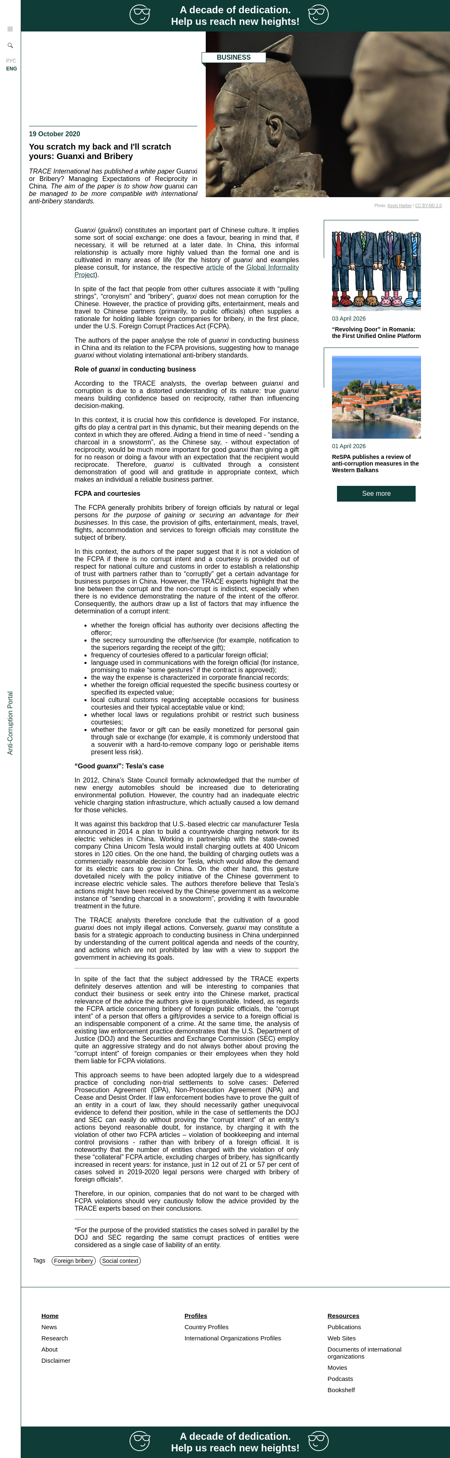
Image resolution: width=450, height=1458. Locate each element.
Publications (344, 1326)
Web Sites (341, 1338)
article (215, 267)
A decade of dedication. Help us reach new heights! (235, 15)
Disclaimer (55, 1360)
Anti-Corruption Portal (10, 723)
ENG (11, 69)
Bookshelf (341, 1389)
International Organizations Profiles (233, 1338)
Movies (337, 1367)
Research (54, 1338)
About (49, 1349)
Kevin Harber (399, 205)
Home (50, 1315)
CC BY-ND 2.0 (428, 205)
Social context (120, 1261)
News (49, 1326)
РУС (11, 61)
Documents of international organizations (364, 1353)
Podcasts (340, 1378)
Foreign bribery (73, 1261)
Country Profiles (207, 1326)
